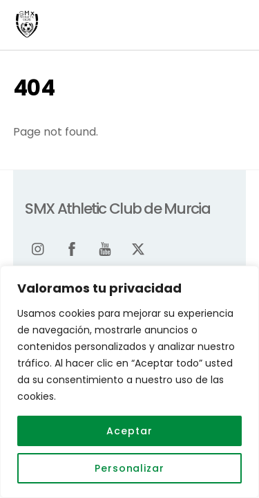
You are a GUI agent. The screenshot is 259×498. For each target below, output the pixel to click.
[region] (129, 382)
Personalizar (129, 468)
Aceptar (129, 431)
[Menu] (232, 19)
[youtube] (105, 248)
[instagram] (38, 248)
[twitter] (138, 248)
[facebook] (72, 248)
